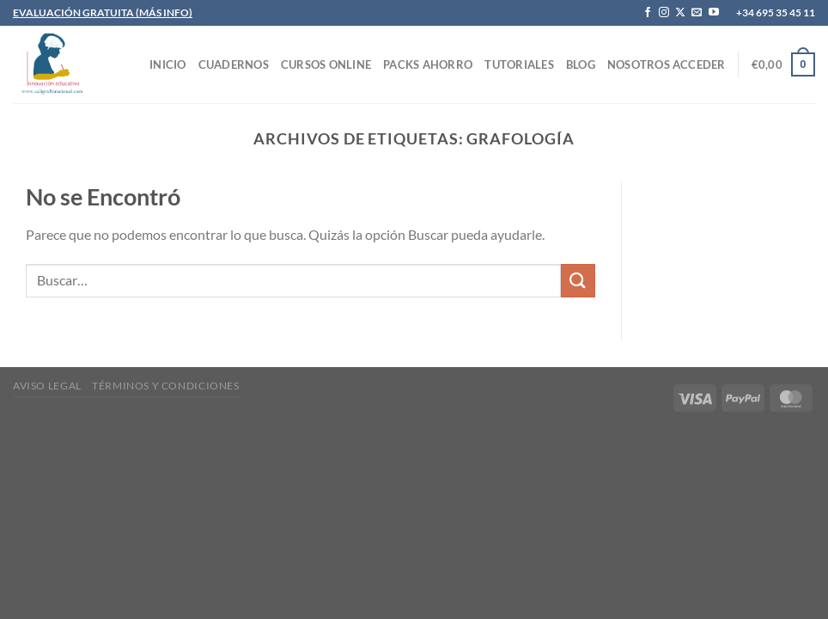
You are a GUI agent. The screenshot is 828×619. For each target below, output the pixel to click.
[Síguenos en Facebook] (647, 13)
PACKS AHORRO (427, 64)
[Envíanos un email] (696, 13)
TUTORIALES (519, 64)
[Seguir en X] (680, 13)
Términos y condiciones (165, 385)
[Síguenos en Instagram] (664, 13)
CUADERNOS (233, 64)
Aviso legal (47, 385)
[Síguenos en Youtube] (714, 13)
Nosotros (638, 64)
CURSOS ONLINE (326, 64)
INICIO (167, 64)
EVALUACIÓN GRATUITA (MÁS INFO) (102, 12)
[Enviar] (578, 280)
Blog (580, 64)
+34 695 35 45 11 (775, 12)
